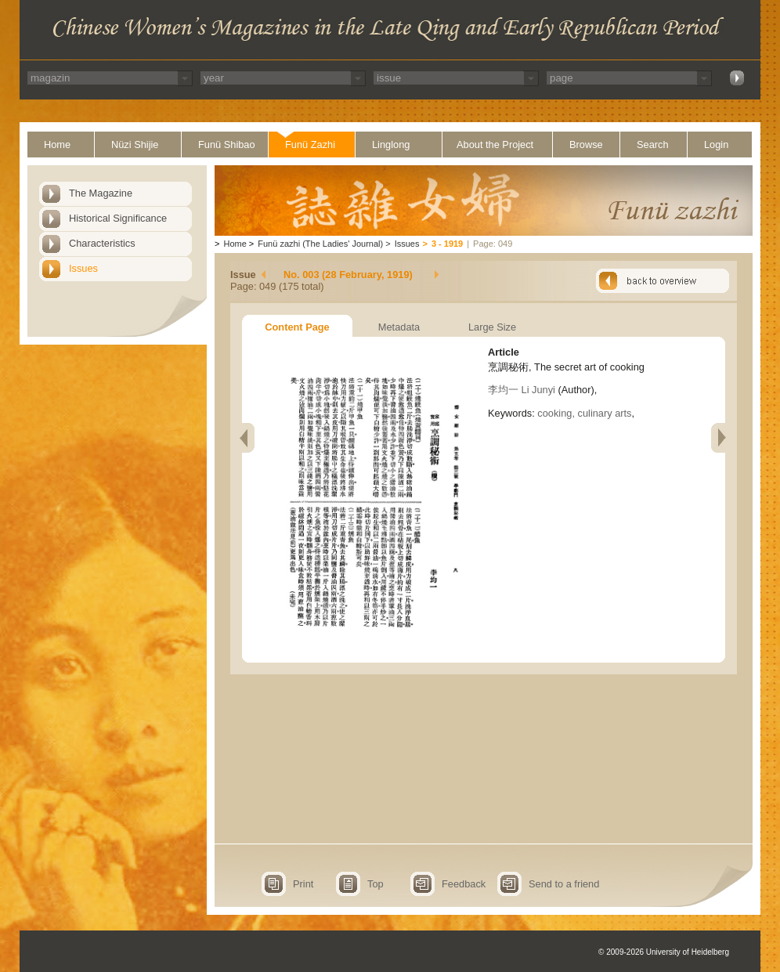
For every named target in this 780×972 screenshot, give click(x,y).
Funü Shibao (226, 144)
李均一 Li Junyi (521, 390)
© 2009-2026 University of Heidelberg (663, 952)
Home (57, 144)
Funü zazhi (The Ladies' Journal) (320, 243)
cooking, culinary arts (584, 413)
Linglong (391, 144)
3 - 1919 (447, 243)
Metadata (399, 327)
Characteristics (102, 243)
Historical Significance (118, 218)
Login (716, 144)
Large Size (492, 327)
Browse (586, 144)
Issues (83, 268)
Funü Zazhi (310, 144)
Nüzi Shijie (134, 144)
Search (653, 144)
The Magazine (100, 193)
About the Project (495, 144)
